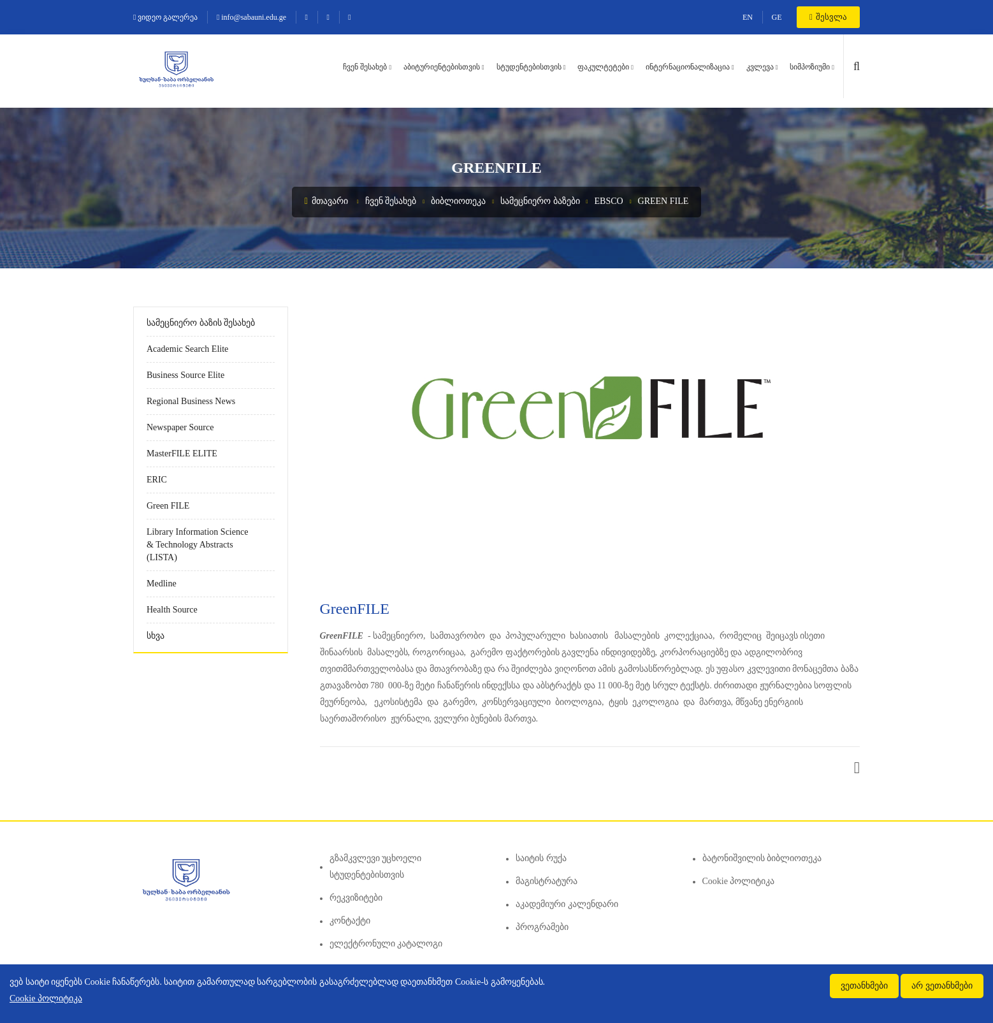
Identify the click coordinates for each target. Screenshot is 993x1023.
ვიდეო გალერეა (165, 17)
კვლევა (760, 66)
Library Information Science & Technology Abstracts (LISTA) (197, 544)
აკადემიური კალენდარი (567, 904)
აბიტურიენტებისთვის (441, 66)
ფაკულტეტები (603, 66)
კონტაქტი (350, 920)
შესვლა (828, 17)
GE (777, 17)
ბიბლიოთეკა (458, 201)
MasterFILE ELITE (182, 453)
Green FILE (663, 201)
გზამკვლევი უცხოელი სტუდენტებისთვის (376, 866)
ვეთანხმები (864, 985)
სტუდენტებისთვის (529, 66)
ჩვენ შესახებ (365, 66)
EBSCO (609, 201)
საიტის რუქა (541, 858)
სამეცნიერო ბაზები (540, 201)
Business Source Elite (185, 375)
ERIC (157, 479)
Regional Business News (191, 401)
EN (748, 17)
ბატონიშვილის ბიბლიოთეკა (762, 858)
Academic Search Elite (187, 349)
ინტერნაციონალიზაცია (688, 66)
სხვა (155, 636)
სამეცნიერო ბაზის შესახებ (201, 323)
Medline (162, 583)
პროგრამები (542, 927)
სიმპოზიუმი (810, 66)
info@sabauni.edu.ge (251, 17)
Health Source (172, 609)
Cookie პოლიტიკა (738, 881)
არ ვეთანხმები (942, 985)
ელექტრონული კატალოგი (386, 943)
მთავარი (327, 201)
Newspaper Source (180, 427)
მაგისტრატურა (546, 881)
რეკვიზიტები (356, 898)
